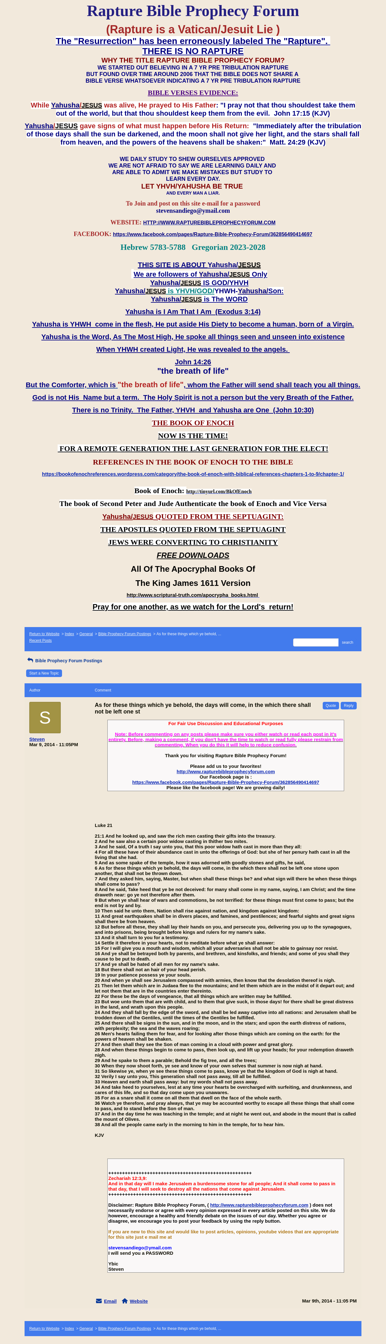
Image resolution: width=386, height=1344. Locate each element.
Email (110, 1301)
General (86, 634)
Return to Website (44, 634)
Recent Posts (40, 640)
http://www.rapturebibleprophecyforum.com (226, 771)
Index (69, 634)
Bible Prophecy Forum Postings (124, 634)
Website (139, 1301)
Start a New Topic (44, 673)
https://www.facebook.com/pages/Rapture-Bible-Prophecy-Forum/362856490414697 (225, 782)
